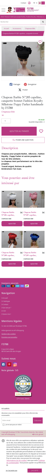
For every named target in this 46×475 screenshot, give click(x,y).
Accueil (6, 28)
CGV (3, 311)
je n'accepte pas (11, 470)
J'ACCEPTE (34, 470)
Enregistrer (30, 84)
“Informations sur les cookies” (16, 460)
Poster (23, 89)
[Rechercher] (43, 22)
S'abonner (37, 420)
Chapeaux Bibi (30, 28)
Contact (23, 3)
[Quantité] (6, 120)
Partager (15, 84)
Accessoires (17, 28)
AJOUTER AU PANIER (19, 131)
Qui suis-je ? (6, 308)
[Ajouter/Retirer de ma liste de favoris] (41, 131)
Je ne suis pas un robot (13, 425)
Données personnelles (9, 337)
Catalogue (5, 301)
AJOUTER (12, 223)
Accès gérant (37, 434)
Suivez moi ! (6, 314)
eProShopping (10, 434)
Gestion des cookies (8, 334)
